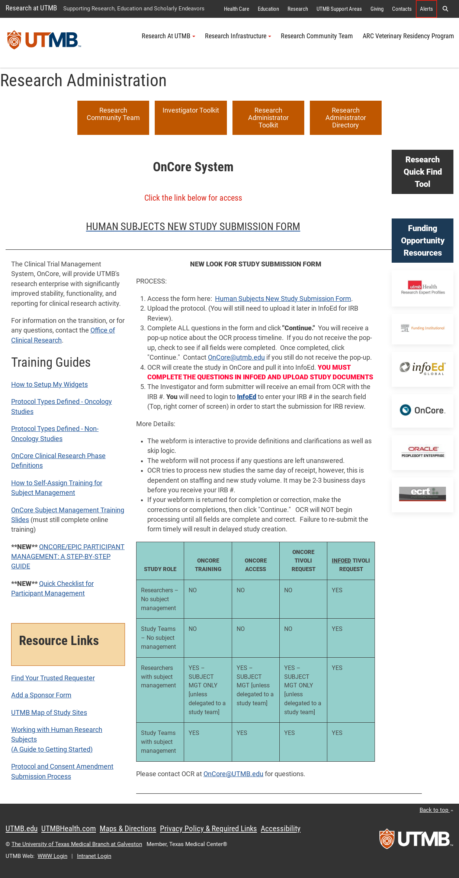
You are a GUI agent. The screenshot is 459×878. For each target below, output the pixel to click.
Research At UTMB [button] (168, 36)
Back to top (436, 810)
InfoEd (246, 397)
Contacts (402, 9)
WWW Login (52, 856)
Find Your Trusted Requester (53, 678)
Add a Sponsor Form (41, 695)
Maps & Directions (128, 828)
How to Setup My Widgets (49, 384)
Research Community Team (317, 36)
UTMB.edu (22, 828)
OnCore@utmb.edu (236, 357)
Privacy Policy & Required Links (208, 828)
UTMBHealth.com (68, 828)
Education (268, 9)
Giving (376, 9)
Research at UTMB (31, 8)
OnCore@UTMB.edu (233, 774)
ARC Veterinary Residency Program (408, 36)
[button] (445, 9)
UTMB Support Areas (339, 9)
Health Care (236, 9)
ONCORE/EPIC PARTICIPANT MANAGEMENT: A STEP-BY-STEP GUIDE (68, 556)
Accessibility (281, 828)
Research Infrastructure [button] (238, 36)
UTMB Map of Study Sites (49, 712)
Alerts (426, 9)
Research (298, 9)
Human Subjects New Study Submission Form (283, 298)
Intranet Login (94, 856)
